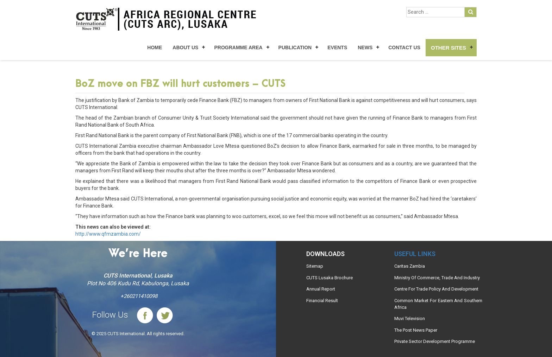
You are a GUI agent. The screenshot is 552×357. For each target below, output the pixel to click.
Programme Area (238, 47)
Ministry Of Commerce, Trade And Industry (437, 277)
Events (337, 47)
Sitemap (314, 266)
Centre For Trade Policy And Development (436, 289)
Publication (295, 47)
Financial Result (322, 300)
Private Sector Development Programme (434, 341)
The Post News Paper (415, 330)
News (365, 47)
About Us (185, 47)
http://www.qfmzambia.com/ (108, 234)
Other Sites (448, 48)
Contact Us (404, 47)
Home (154, 47)
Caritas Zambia (409, 266)
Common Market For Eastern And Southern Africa (438, 304)
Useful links (414, 253)
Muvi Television (409, 318)
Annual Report (320, 289)
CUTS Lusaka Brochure (329, 277)
